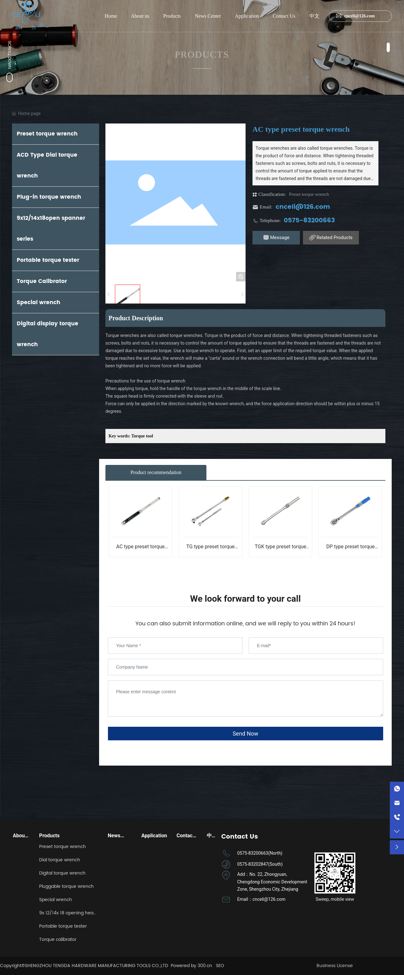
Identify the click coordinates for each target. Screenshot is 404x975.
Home (111, 16)
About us (140, 16)
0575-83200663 (309, 220)
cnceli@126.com (354, 16)
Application (247, 16)
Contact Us (284, 16)
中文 (314, 16)
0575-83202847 (252, 864)
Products (172, 16)
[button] (388, 47)
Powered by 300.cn (191, 965)
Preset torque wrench (309, 194)
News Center (208, 16)
